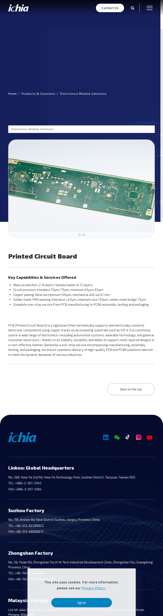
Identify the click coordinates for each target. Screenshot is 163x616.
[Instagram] (138, 437)
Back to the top (131, 389)
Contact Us (110, 8)
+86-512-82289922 (29, 526)
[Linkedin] (106, 437)
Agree (81, 602)
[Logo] (18, 8)
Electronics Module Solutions (83, 93)
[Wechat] (116, 437)
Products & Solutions (38, 93)
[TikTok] (127, 437)
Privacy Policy (93, 588)
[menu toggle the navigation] (148, 8)
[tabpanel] (81, 111)
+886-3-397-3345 (27, 483)
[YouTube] (149, 437)
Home (12, 93)
